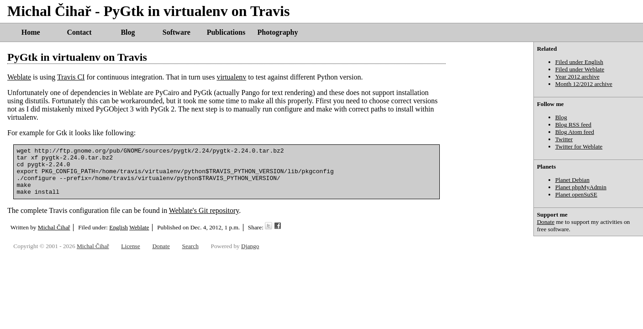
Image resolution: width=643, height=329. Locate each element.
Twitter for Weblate (579, 146)
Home (30, 32)
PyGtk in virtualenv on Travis (77, 57)
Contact (79, 32)
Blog (128, 32)
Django (250, 250)
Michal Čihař (54, 236)
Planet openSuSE (576, 194)
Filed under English (579, 61)
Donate (546, 221)
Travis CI (70, 77)
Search (190, 250)
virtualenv (231, 77)
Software (176, 32)
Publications (226, 32)
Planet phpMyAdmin (580, 187)
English (118, 236)
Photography (278, 32)
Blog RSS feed (573, 124)
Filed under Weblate (580, 69)
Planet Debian (572, 179)
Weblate (19, 77)
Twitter (564, 139)
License (130, 250)
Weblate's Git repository (204, 220)
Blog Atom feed (574, 131)
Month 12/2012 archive (583, 83)
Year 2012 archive (577, 76)
